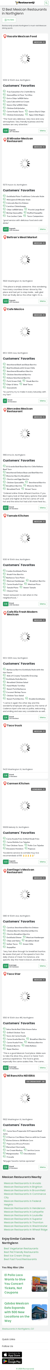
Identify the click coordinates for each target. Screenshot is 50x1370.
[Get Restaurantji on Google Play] (12, 1361)
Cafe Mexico (15, 309)
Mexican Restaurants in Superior (23, 1219)
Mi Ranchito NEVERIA (21, 1075)
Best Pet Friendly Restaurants (21, 1252)
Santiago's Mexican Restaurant (20, 871)
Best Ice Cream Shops (17, 1255)
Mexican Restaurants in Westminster (25, 1226)
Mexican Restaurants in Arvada (22, 1183)
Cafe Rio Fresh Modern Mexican (22, 613)
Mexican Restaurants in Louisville (23, 1215)
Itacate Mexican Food (22, 36)
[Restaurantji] (25, 2)
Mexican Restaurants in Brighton (23, 1186)
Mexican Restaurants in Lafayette (23, 1211)
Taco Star (14, 974)
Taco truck (14, 725)
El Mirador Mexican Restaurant (20, 139)
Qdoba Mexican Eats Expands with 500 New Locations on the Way (16, 1312)
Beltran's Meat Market (22, 237)
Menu (43, 131)
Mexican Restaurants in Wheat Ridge (25, 1229)
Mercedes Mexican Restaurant (20, 410)
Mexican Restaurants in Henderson (24, 1208)
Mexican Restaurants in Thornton (23, 1222)
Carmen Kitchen (18, 783)
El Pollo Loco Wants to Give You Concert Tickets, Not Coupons (14, 1284)
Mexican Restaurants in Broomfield (24, 1190)
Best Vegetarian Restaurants (21, 1248)
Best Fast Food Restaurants (20, 1259)
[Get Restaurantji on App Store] (12, 1355)
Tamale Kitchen (18, 515)
